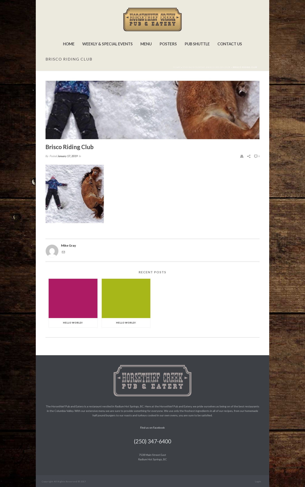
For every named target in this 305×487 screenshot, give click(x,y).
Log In (258, 481)
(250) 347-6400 (152, 441)
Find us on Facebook (152, 427)
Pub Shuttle (197, 43)
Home (68, 43)
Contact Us (229, 43)
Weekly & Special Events (107, 43)
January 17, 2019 (68, 156)
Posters (168, 43)
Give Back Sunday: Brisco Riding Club (207, 67)
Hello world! (73, 322)
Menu (146, 43)
